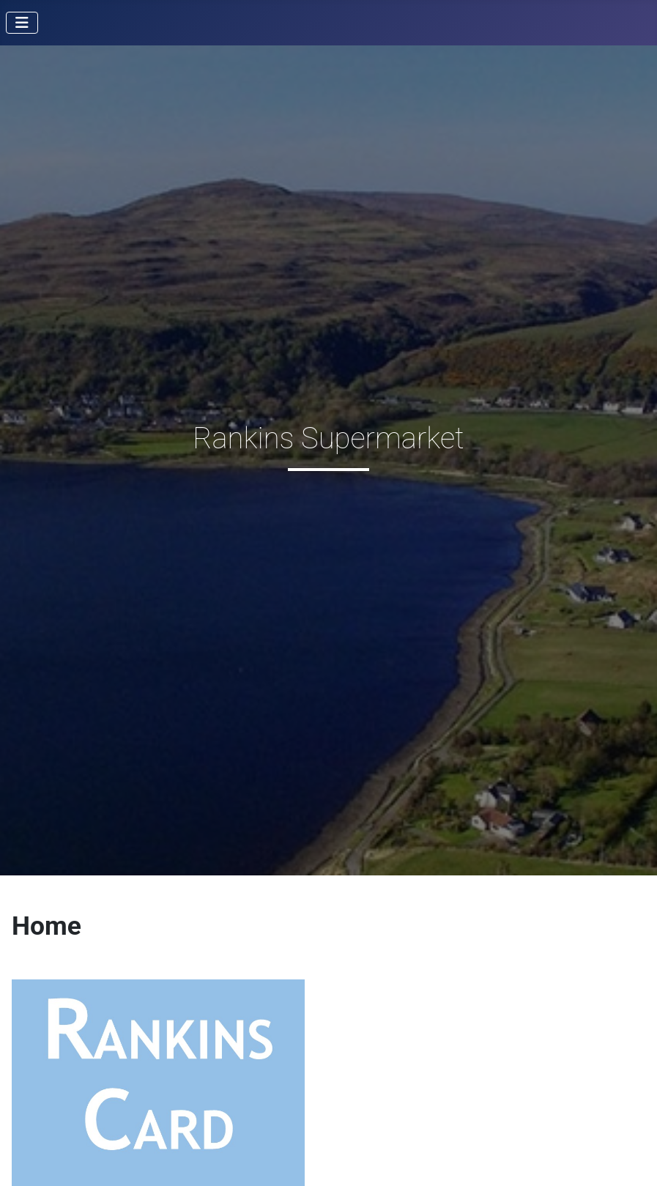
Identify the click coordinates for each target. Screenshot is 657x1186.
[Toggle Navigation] (22, 23)
